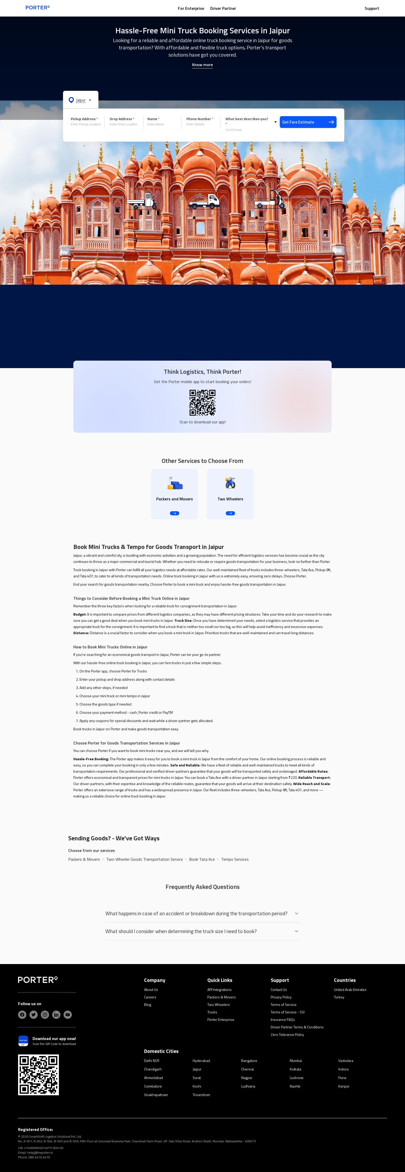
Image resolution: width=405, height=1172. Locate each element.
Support (372, 8)
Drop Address (122, 118)
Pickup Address (84, 118)
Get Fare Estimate (308, 122)
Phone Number (199, 118)
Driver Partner (223, 8)
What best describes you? (246, 121)
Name (153, 118)
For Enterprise (191, 8)
